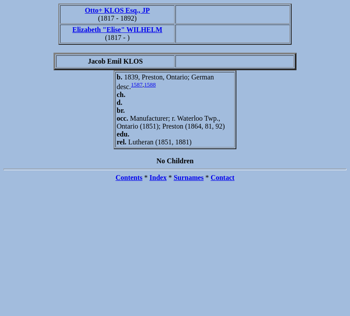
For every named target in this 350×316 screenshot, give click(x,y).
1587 (137, 84)
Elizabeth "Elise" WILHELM (117, 29)
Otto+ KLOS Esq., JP (117, 10)
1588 (150, 84)
